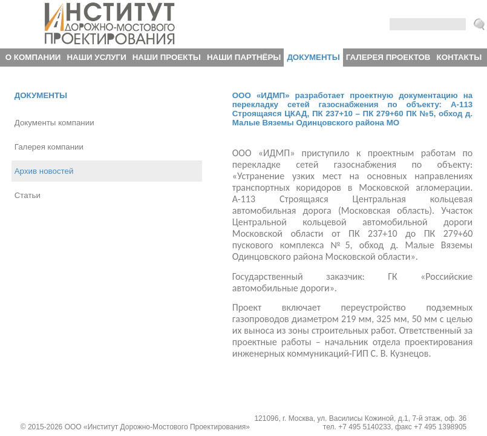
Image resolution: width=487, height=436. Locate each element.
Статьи (28, 195)
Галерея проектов (388, 57)
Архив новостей (44, 171)
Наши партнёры (244, 57)
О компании (33, 57)
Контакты (459, 57)
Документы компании (54, 122)
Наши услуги (96, 57)
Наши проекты (166, 57)
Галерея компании (49, 146)
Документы (313, 57)
